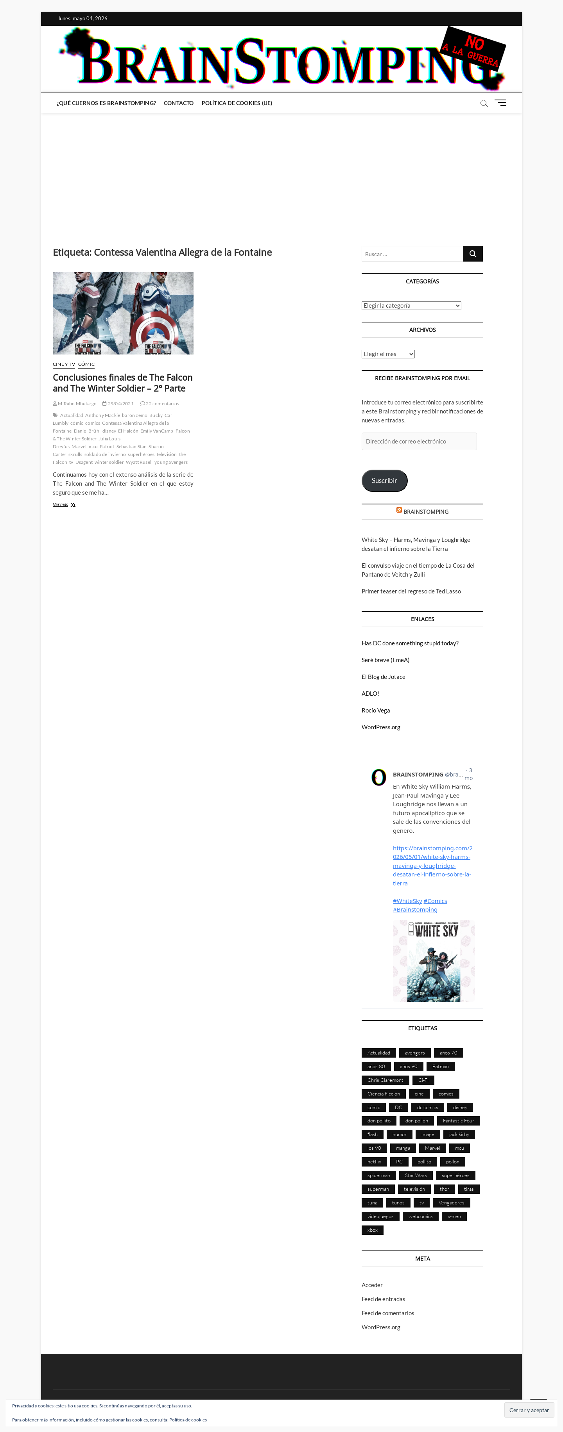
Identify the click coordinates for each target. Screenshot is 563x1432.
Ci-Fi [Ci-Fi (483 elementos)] (423, 1080)
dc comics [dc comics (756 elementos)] (427, 1107)
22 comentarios (159, 403)
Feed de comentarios (388, 1312)
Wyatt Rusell (139, 462)
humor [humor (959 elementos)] (400, 1134)
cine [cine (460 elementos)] (419, 1093)
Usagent (84, 462)
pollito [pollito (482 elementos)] (424, 1161)
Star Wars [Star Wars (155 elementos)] (416, 1175)
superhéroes (141, 454)
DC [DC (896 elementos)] (398, 1107)
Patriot (107, 446)
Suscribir (384, 480)
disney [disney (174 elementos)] (460, 1107)
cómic (76, 423)
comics (92, 423)
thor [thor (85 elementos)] (444, 1189)
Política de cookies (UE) (237, 103)
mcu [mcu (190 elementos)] (459, 1148)
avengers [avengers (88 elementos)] (415, 1052)
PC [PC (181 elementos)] (399, 1161)
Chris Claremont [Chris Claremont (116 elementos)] (385, 1080)
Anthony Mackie (102, 415)
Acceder (372, 1284)
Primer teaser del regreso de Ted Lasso (411, 591)
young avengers (171, 462)
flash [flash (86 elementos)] (373, 1134)
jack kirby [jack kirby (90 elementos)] (459, 1134)
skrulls (75, 454)
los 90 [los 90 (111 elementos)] (374, 1148)
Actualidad (71, 415)
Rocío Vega (376, 710)
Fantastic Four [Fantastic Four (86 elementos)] (458, 1120)
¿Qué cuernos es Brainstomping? (106, 103)
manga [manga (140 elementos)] (403, 1148)
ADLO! (370, 693)
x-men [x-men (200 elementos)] (454, 1216)
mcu (93, 446)
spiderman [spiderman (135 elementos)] (379, 1175)
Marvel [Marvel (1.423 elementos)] (432, 1148)
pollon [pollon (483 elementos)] (452, 1161)
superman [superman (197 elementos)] (378, 1189)
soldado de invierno (105, 454)
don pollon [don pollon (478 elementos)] (416, 1120)
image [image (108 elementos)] (427, 1134)
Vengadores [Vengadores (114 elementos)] (451, 1202)
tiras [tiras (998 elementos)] (469, 1189)
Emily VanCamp (157, 431)
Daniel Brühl (87, 431)
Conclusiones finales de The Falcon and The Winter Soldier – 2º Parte (123, 382)
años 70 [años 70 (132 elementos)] (448, 1052)
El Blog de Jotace (383, 676)
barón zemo (134, 415)
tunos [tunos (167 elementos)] (398, 1202)
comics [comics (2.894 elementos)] (446, 1093)
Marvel (79, 446)
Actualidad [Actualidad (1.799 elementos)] (379, 1052)
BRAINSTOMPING (425, 511)
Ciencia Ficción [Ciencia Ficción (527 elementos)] (384, 1093)
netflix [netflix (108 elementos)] (374, 1161)
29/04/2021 (117, 403)
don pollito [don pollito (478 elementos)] (379, 1120)
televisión (167, 454)
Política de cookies (188, 1420)
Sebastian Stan (132, 446)
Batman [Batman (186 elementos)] (440, 1066)
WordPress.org (381, 726)
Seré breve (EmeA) (386, 659)
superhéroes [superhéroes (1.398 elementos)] (456, 1175)
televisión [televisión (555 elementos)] (414, 1189)
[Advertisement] (281, 171)
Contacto (179, 103)
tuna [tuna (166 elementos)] (372, 1202)
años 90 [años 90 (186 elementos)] (409, 1066)
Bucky (156, 415)
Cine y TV (64, 364)
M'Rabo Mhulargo (75, 403)
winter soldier (109, 462)
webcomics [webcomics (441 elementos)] (421, 1216)
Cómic (86, 364)
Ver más (73, 505)
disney (109, 431)
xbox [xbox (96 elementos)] (373, 1230)
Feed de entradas (383, 1298)
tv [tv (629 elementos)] (422, 1202)
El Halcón (128, 431)
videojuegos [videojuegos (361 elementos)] (381, 1216)
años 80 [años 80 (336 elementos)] (376, 1066)
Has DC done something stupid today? (410, 643)
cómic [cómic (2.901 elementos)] (374, 1107)
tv (71, 462)
